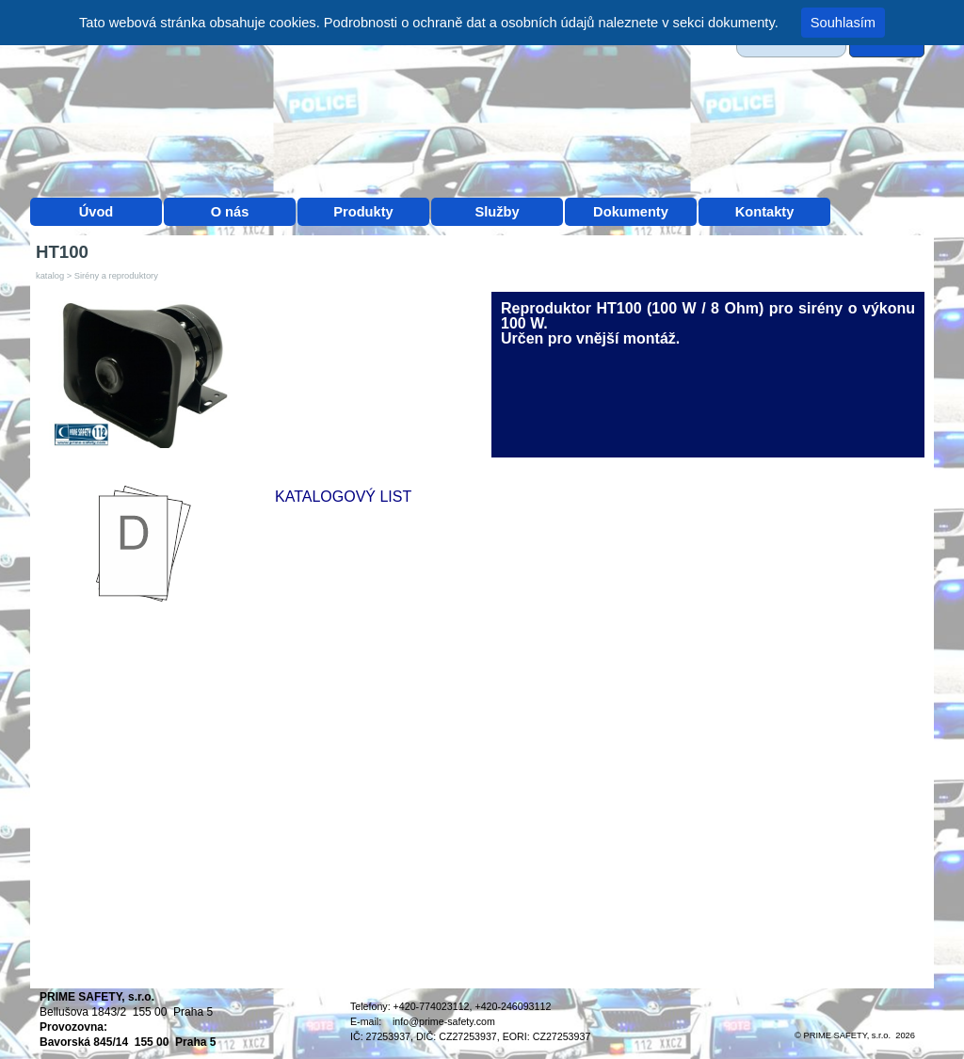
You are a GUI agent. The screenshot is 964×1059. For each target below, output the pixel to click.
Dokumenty (630, 211)
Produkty (363, 211)
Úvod (96, 211)
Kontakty (765, 211)
